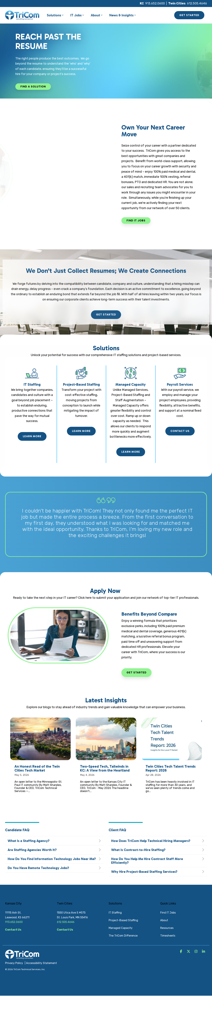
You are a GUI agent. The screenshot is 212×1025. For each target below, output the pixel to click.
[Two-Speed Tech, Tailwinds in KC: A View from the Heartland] (106, 739)
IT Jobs (77, 15)
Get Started (136, 672)
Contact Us (180, 431)
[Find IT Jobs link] (136, 220)
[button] (181, 951)
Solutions (55, 15)
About (97, 15)
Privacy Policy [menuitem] (14, 963)
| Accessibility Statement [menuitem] (41, 963)
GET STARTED (189, 15)
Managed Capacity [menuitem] (120, 928)
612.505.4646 (197, 3)
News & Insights (122, 15)
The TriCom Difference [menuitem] (123, 935)
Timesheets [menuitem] (167, 935)
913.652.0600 (155, 3)
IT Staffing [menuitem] (115, 912)
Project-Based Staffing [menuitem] (123, 920)
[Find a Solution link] (33, 86)
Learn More (32, 436)
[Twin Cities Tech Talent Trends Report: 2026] (171, 739)
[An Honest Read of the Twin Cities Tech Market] (40, 739)
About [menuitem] (164, 920)
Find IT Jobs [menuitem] (168, 912)
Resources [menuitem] (167, 928)
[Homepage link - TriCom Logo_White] (22, 957)
